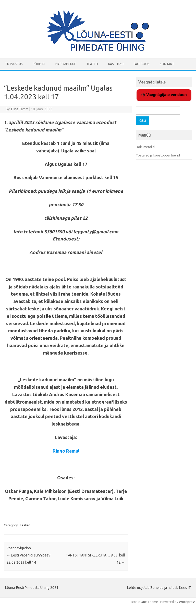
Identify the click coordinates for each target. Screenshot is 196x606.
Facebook (142, 64)
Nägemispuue (65, 64)
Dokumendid (145, 147)
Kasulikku (116, 64)
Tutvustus (13, 64)
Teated (92, 64)
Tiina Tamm (19, 109)
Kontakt (167, 64)
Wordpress (187, 601)
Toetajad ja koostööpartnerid (158, 155)
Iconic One (139, 601)
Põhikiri (39, 64)
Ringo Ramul (66, 450)
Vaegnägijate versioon (164, 94)
